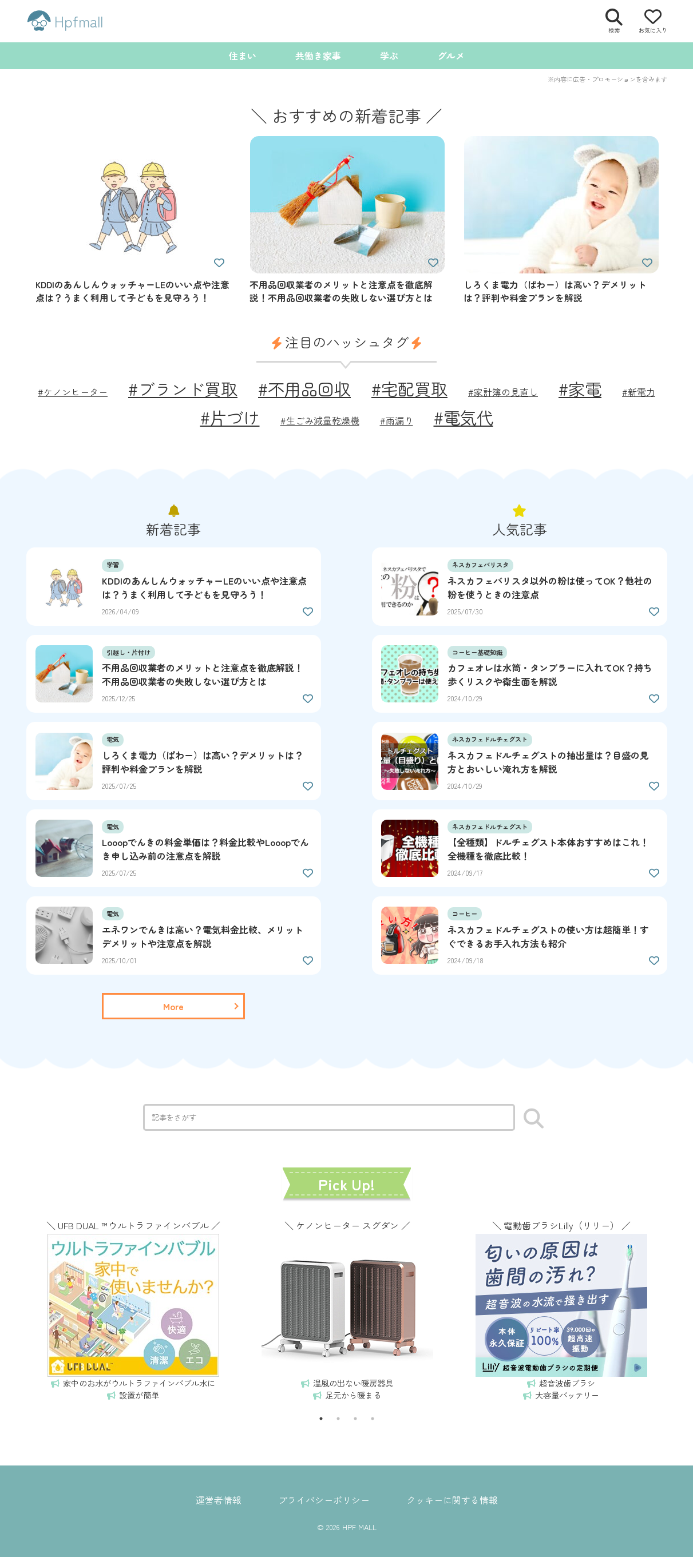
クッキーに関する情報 (452, 1500)
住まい (242, 55)
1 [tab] (321, 1418)
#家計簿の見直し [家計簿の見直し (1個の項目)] (503, 392)
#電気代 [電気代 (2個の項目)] (463, 417)
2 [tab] (338, 1418)
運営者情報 (218, 1500)
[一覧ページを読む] (173, 1006)
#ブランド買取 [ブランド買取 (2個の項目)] (182, 388)
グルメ (451, 55)
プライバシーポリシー (324, 1500)
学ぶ (389, 55)
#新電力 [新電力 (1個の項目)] (638, 392)
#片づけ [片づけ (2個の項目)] (230, 417)
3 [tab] (355, 1418)
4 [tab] (372, 1418)
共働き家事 (318, 55)
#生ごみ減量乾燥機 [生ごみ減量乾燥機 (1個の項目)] (319, 420)
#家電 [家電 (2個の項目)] (580, 388)
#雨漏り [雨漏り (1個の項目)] (396, 420)
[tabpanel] (133, 1309)
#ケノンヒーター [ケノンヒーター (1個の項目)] (73, 392)
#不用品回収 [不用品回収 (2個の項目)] (304, 388)
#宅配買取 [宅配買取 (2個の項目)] (409, 388)
